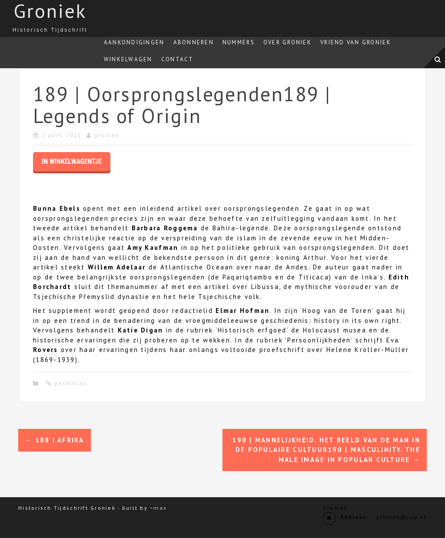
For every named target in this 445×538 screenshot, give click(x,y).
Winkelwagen (128, 59)
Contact (177, 59)
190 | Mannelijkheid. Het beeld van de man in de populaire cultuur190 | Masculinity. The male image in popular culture (326, 450)
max (160, 508)
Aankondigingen (134, 42)
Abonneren (193, 42)
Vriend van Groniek (355, 42)
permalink (70, 383)
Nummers (238, 42)
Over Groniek (287, 42)
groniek (106, 135)
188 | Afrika (54, 440)
